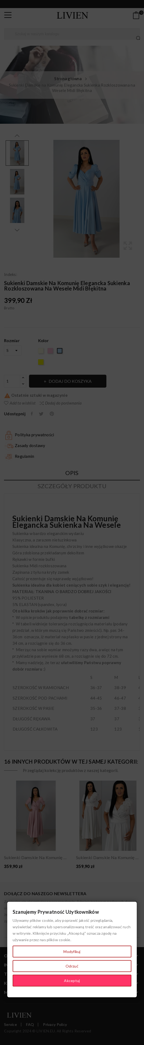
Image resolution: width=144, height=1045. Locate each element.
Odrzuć (72, 966)
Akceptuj (72, 980)
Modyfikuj (72, 951)
